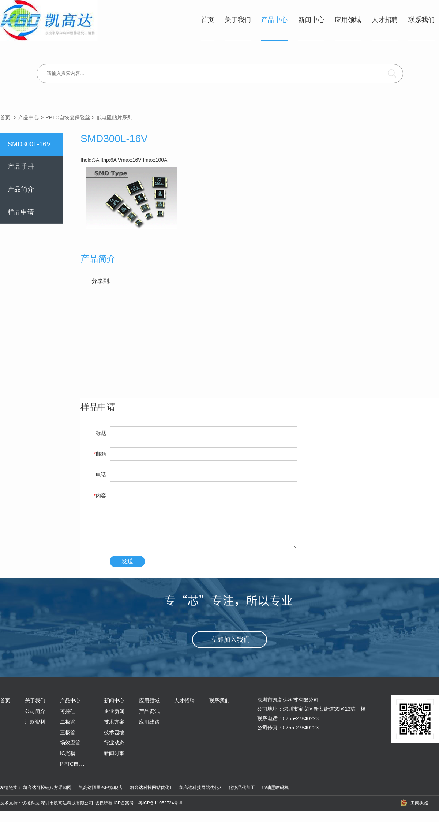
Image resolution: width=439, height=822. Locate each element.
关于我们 (238, 19)
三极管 (67, 743)
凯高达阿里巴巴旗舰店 (101, 798)
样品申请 (21, 212)
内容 (100, 495)
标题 (101, 433)
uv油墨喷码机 (275, 798)
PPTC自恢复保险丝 (67, 117)
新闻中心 (311, 19)
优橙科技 (31, 814)
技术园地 (114, 743)
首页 (207, 19)
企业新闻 (114, 722)
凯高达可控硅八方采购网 (47, 798)
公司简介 (35, 722)
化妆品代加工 (242, 798)
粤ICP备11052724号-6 (160, 814)
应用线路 (149, 733)
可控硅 (67, 722)
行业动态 (114, 753)
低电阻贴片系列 (114, 117)
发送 (127, 572)
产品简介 (21, 189)
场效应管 (70, 753)
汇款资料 (35, 733)
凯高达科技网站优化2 (200, 798)
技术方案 (114, 733)
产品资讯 (149, 722)
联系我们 (421, 19)
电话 (101, 475)
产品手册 (21, 166)
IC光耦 (67, 764)
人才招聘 (385, 19)
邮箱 (100, 454)
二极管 (67, 733)
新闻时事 (114, 764)
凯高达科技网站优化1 (151, 798)
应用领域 (348, 19)
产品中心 (274, 19)
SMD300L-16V (29, 144)
